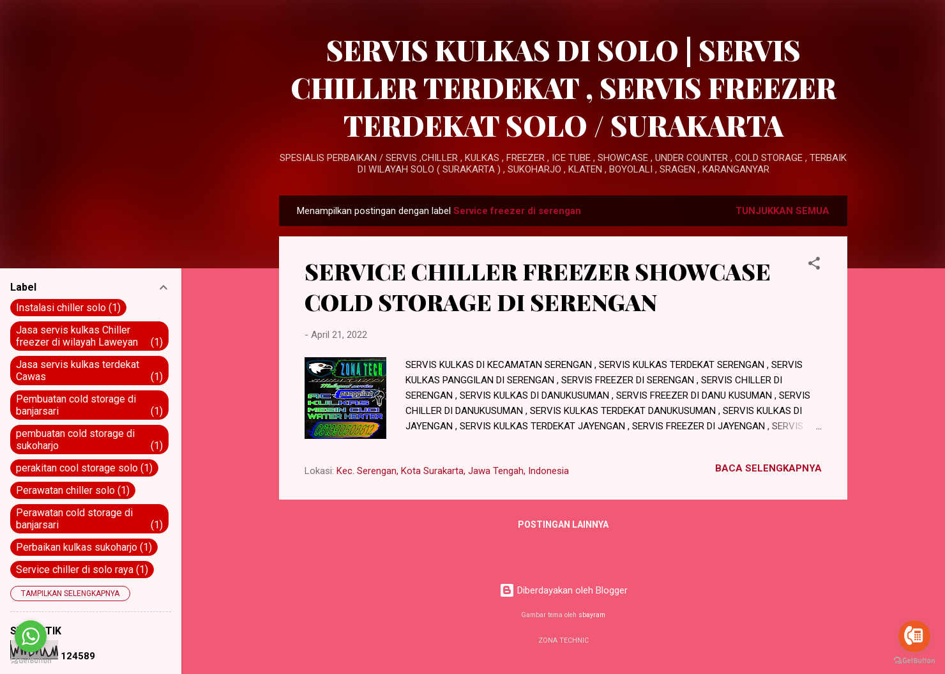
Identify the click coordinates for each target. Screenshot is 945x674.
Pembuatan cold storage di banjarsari (89, 405)
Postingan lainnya (563, 524)
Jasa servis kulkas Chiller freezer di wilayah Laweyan (89, 336)
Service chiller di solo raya (82, 569)
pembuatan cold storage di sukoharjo (89, 439)
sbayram (591, 615)
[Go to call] (914, 636)
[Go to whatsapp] (31, 636)
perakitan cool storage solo (84, 468)
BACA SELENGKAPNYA (768, 468)
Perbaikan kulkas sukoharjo (84, 547)
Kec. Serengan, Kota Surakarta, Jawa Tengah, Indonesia (452, 471)
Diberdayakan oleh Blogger (563, 590)
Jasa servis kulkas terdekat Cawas (89, 370)
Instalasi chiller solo (68, 308)
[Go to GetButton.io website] (914, 661)
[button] (814, 265)
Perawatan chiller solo (73, 490)
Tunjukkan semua (782, 211)
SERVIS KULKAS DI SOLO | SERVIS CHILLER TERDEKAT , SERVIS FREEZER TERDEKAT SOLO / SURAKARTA (563, 87)
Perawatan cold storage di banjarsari (89, 519)
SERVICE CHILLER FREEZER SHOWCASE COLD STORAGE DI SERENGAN (538, 286)
